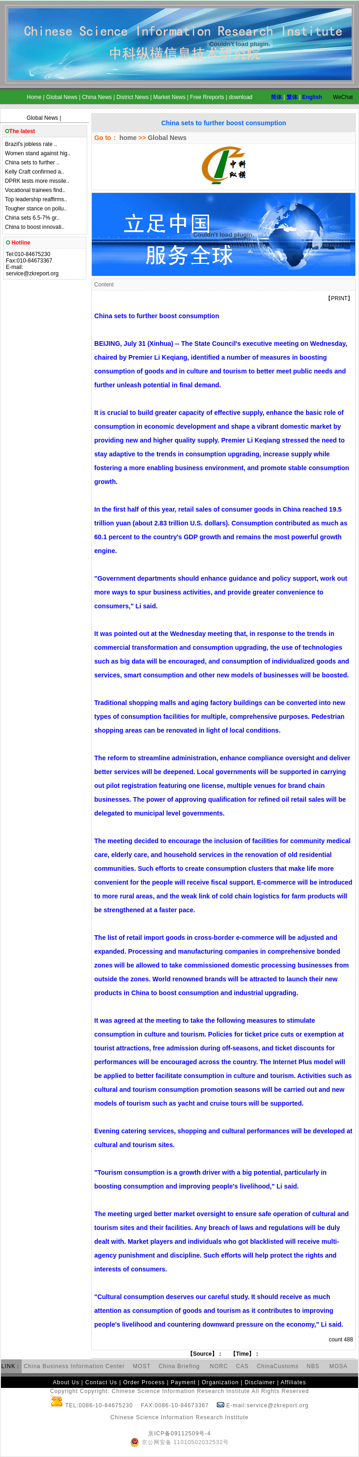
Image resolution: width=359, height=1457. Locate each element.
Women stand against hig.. (38, 153)
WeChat (343, 97)
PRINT (339, 298)
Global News (42, 118)
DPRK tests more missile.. (37, 181)
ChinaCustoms (278, 1366)
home (127, 137)
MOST (141, 1366)
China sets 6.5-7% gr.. (32, 218)
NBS (313, 1366)
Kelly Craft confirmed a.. (34, 172)
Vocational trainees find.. (35, 190)
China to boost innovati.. (35, 227)
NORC (219, 1366)
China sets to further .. (32, 162)
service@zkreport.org (32, 273)
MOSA (338, 1366)
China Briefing (180, 1366)
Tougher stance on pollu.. (36, 208)
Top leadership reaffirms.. (36, 199)
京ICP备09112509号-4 (179, 1433)
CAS (242, 1366)
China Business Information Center (74, 1366)
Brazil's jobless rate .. (31, 144)
